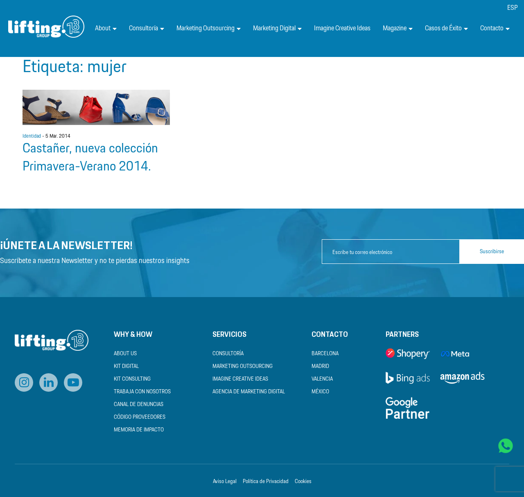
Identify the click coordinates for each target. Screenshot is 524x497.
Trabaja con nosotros (142, 392)
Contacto (495, 28)
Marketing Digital (277, 28)
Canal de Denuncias (138, 404)
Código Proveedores (139, 417)
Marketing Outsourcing (208, 28)
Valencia (322, 379)
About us (125, 354)
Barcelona (325, 354)
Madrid (320, 366)
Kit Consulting (132, 379)
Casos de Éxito (446, 28)
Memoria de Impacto (139, 430)
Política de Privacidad (266, 482)
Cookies (303, 482)
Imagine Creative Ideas (342, 28)
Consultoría (146, 28)
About (106, 28)
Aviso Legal (225, 482)
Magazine (398, 28)
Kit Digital (126, 366)
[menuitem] (512, 8)
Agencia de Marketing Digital (248, 392)
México (320, 392)
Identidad (32, 136)
